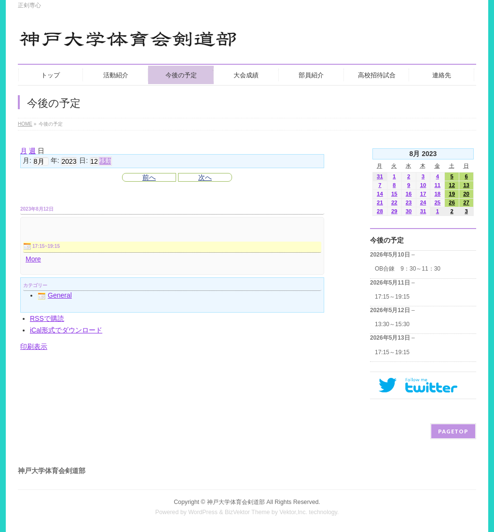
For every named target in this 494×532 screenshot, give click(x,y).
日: (83, 161)
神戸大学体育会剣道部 (236, 502)
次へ (205, 177)
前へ (149, 177)
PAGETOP (453, 431)
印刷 (33, 346)
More (33, 259)
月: (27, 161)
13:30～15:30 (392, 324)
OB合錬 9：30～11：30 (407, 268)
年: (55, 161)
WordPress (203, 512)
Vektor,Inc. (293, 512)
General (55, 295)
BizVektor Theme (247, 512)
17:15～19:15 (392, 296)
